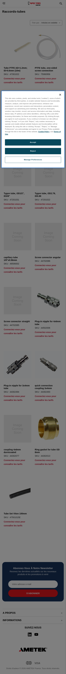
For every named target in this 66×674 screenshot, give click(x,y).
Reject (33, 151)
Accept (33, 142)
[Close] (60, 94)
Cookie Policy (44, 132)
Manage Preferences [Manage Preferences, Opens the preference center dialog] (33, 160)
